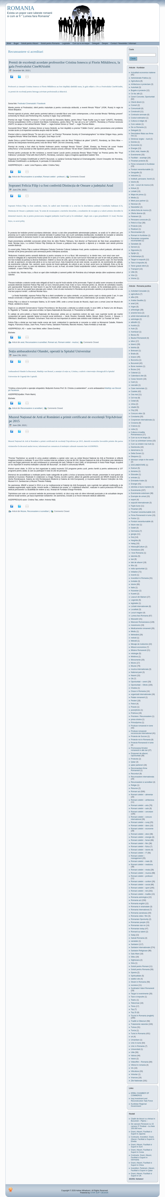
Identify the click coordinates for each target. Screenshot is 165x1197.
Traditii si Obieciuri (138, 1021)
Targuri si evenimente (139, 994)
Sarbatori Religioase (139, 951)
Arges (133, 307)
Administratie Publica (139, 78)
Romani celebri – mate (140, 861)
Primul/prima (136, 722)
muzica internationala (139, 669)
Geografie (135, 172)
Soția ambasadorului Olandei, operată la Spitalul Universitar (50, 351)
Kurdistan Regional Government (138, 1105)
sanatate (134, 941)
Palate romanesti (138, 697)
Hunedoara (135, 550)
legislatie (134, 603)
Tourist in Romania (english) (142, 1016)
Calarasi (134, 373)
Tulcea (133, 1027)
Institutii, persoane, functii (141, 179)
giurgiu (133, 534)
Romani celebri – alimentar (142, 795)
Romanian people (138, 922)
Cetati (133, 401)
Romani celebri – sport (140, 888)
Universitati (135, 1049)
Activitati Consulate (139, 291)
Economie (135, 145)
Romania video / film (139, 916)
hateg (133, 543)
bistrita (133, 347)
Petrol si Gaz (136, 223)
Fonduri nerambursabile (141, 169)
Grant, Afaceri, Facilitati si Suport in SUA (141, 1146)
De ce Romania (137, 127)
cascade (134, 385)
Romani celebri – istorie (140, 850)
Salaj (133, 935)
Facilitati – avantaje (139, 158)
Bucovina (134, 360)
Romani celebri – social (140, 885)
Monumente (136, 660)
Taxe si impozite (137, 263)
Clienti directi (136, 102)
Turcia (133, 1030)
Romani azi (52, 342)
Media (133, 198)
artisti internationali (138, 316)
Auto (133, 329)
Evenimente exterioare (140, 493)
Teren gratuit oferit (138, 266)
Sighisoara (135, 960)
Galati (133, 528)
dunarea (134, 471)
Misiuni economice (138, 647)
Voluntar (134, 1074)
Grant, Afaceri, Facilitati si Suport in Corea (141, 1151)
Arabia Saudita (137, 300)
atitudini (134, 322)
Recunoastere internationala (142, 777)
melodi (133, 638)
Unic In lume (136, 1043)
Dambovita (135, 447)
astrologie (135, 319)
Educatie (134, 474)
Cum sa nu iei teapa (139, 438)
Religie (134, 785)
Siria (133, 963)
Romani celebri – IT (139, 853)
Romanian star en (138, 925)
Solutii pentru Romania (140, 969)
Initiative (134, 572)
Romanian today (137, 929)
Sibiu (133, 957)
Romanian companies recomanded (140, 239)
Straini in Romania (138, 982)
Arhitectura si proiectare (141, 84)
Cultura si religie (137, 121)
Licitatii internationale (139, 606)
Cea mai (134, 394)
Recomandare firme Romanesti (139, 769)
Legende (134, 600)
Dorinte (134, 142)
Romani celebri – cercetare (142, 812)
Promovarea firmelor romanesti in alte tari (139, 749)
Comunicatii (136, 108)
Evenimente (136, 155)
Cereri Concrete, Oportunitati (143, 97)
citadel (133, 407)
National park (136, 672)
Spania (134, 972)
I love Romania (137, 553)
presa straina (136, 719)
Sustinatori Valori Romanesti (142, 988)
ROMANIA (20, 8)
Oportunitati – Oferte (139, 685)
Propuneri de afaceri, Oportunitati (139, 754)
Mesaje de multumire (139, 644)
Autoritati (134, 87)
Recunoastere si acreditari (31, 177)
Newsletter (135, 207)
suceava (134, 985)
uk (132, 1037)
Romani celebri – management (138, 857)
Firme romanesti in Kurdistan (143, 164)
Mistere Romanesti (138, 650)
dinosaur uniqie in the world (142, 460)
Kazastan (135, 591)
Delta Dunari (136, 453)
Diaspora (134, 456)
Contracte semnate (138, 115)
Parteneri (134, 216)
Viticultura (135, 1071)
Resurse (134, 788)
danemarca (135, 450)
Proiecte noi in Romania (141, 740)
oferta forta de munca (139, 210)
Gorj (132, 537)
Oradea (134, 688)
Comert (134, 105)
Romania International (140, 910)
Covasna (134, 423)
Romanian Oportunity (139, 919)
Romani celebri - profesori (53, 177)
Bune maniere (136, 366)
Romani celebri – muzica (141, 873)
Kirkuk (133, 188)
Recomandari (136, 232)
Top (132, 1009)
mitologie (134, 653)
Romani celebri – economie (142, 829)
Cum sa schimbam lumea (141, 441)
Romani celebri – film (139, 843)
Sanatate (134, 244)
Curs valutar (136, 124)
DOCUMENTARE (138, 465)
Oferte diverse (136, 213)
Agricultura (135, 81)
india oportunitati (137, 569)
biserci (133, 344)
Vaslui (133, 1059)
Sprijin (133, 253)
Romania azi (136, 900)
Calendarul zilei (137, 376)
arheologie (135, 310)
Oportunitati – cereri (139, 682)
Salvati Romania (137, 938)
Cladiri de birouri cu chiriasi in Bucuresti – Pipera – (143, 1120)
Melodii (134, 641)
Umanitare (135, 1040)
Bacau (133, 335)
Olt (132, 679)
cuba (133, 429)
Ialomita (134, 556)
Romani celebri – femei (140, 840)
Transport (135, 269)
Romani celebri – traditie (141, 894)
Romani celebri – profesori (142, 876)
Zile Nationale (136, 1081)
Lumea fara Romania (139, 616)
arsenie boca (136, 313)
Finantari (134, 509)
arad (22, 342)
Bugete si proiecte (138, 90)
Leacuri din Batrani (138, 597)
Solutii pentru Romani (140, 966)
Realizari (134, 229)
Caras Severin (137, 379)
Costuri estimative (138, 118)
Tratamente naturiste (139, 1024)
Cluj (132, 410)
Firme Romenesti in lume (141, 515)
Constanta (135, 416)
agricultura (135, 294)
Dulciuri (134, 468)
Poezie (134, 707)
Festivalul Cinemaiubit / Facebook (31, 103)
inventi (133, 575)
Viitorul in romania (138, 1065)
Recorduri (135, 774)
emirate (134, 477)
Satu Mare (135, 954)
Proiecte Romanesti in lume (142, 743)
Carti (133, 382)
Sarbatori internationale (140, 947)
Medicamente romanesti (141, 628)
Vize (132, 275)
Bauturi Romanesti (138, 338)
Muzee (23, 511)
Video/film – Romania (139, 1062)
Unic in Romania (137, 1046)
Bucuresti (135, 363)
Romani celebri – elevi (140, 834)
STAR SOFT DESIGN (99, 1193)
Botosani (134, 351)
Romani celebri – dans (140, 825)
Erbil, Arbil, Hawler (138, 151)
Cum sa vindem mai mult (141, 444)
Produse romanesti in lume (142, 726)
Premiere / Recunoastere (141, 716)
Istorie (133, 182)
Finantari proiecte (138, 161)
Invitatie (134, 581)
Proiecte (134, 226)
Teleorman (135, 1003)
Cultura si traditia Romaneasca (138, 433)
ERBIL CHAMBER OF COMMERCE (140, 1094)
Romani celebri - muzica (68, 342)
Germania (135, 531)
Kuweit (133, 594)
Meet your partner (138, 201)
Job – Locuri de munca (140, 185)
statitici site (135, 979)
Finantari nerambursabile (141, 512)
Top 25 (133, 1012)
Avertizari (135, 332)
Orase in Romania (138, 691)
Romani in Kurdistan (139, 235)
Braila (133, 354)
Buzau (133, 369)
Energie (134, 148)
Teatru (133, 1000)
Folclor (133, 518)
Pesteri (134, 701)
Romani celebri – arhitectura (142, 800)
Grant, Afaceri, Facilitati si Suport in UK (141, 1175)
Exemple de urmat (138, 496)
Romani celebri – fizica (140, 846)
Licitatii (134, 191)
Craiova (134, 426)
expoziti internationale (140, 503)
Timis (133, 1006)
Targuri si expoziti (138, 260)
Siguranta (135, 250)
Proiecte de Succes (139, 736)
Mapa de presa (137, 194)
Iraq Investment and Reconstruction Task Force (142, 1099)
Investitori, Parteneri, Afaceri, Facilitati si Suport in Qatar (143, 1169)
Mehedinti (135, 635)
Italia (133, 587)
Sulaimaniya (136, 256)
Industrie (134, 176)
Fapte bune (135, 506)
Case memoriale (137, 388)
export (133, 500)
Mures (133, 663)
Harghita (134, 540)
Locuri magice (136, 613)
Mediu (133, 631)
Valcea (133, 1055)
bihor (133, 341)
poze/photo (135, 710)
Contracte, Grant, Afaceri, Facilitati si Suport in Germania (141, 1157)
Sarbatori (134, 944)
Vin (132, 1068)
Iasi (132, 559)
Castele (134, 391)
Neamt (133, 675)
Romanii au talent (138, 932)
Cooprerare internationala (141, 420)
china (133, 404)
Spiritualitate (136, 976)
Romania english (138, 903)
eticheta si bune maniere (141, 487)
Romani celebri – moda (140, 870)
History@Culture (137, 547)
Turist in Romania (138, 1033)
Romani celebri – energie (141, 837)
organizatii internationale (141, 694)
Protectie (134, 759)
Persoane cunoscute (139, 220)
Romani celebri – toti (139, 891)
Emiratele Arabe (137, 481)
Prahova (134, 713)
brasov (133, 357)
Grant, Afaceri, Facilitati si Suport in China (141, 1164)
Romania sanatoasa (139, 913)
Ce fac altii (135, 94)
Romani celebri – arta (139, 805)
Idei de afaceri (136, 562)
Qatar (133, 762)
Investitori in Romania (140, 578)
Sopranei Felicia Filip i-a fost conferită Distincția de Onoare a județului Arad (61, 185)
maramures (135, 625)
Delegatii (134, 130)
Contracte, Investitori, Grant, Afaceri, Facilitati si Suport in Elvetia (142, 1139)
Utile (133, 272)
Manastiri (134, 619)
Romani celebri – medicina (142, 864)
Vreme (133, 278)
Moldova (134, 657)
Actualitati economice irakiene (143, 72)
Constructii (135, 111)
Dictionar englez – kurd (140, 139)
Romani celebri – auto (140, 808)
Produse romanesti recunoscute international (141, 732)
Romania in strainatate (140, 907)
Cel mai (134, 398)
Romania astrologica (139, 897)
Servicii (134, 247)
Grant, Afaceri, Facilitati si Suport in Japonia (141, 1133)
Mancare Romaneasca (140, 622)
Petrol (133, 704)
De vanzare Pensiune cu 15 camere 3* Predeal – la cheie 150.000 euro (143, 1126)
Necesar (134, 204)
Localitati (134, 609)
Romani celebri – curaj (140, 822)
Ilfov (132, 565)
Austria (134, 325)
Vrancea (134, 1078)
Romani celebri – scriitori (141, 881)
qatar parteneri (137, 765)
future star (135, 525)
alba (132, 297)
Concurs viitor (136, 413)
